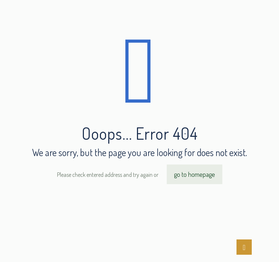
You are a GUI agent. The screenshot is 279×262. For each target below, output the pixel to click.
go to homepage (194, 174)
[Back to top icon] (244, 247)
